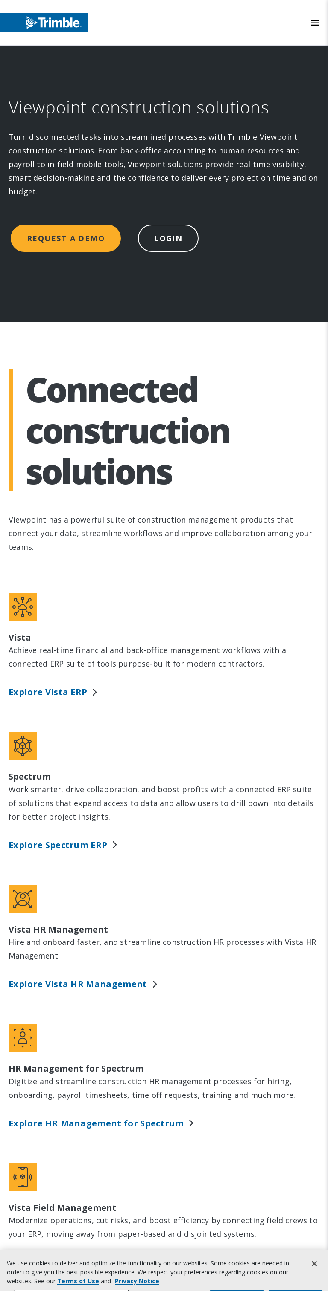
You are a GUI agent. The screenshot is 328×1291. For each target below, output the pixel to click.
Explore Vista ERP (53, 692)
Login (168, 238)
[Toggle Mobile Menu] (315, 23)
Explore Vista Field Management (88, 1262)
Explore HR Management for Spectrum (102, 1123)
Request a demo (66, 238)
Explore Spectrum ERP (63, 845)
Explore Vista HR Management (83, 984)
